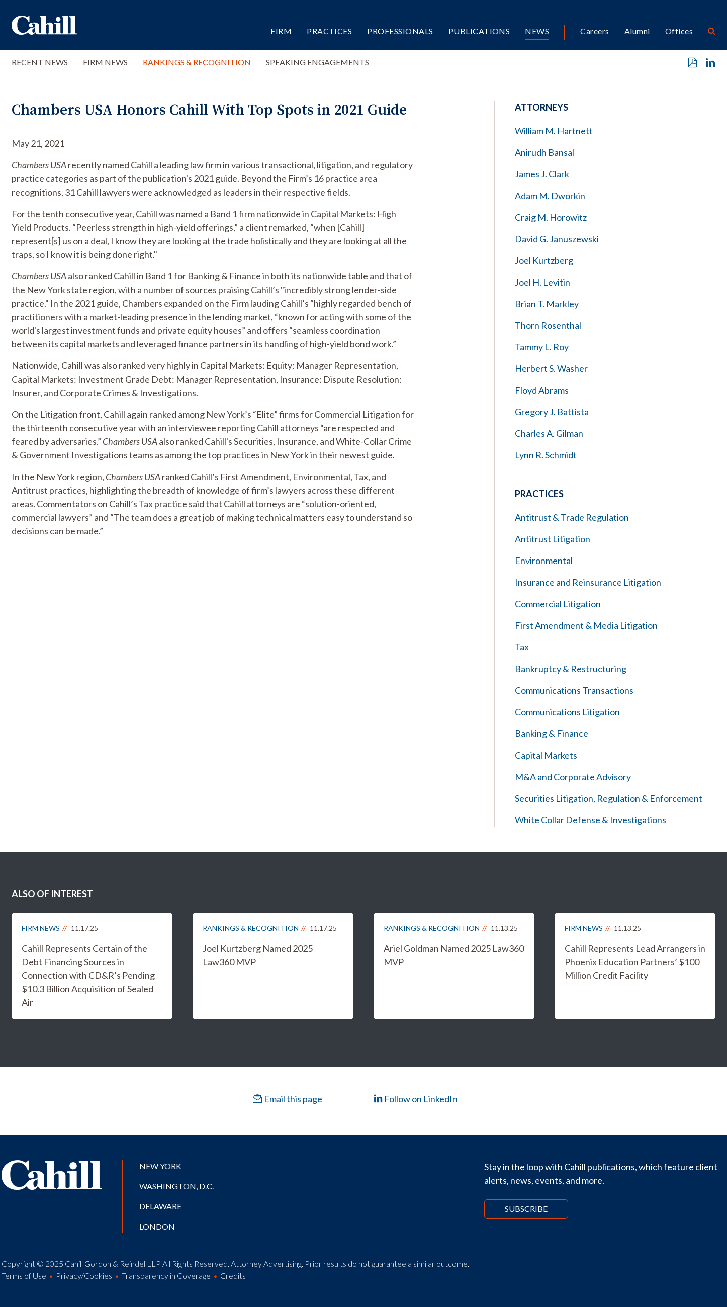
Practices (329, 31)
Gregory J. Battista (552, 411)
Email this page (287, 1098)
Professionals (400, 31)
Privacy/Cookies (84, 1275)
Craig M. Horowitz (551, 217)
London (157, 1226)
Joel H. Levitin (542, 282)
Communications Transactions (574, 690)
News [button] (537, 31)
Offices (679, 31)
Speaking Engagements (317, 62)
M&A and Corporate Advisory (573, 776)
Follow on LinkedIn (416, 1098)
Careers (594, 31)
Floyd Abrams (542, 390)
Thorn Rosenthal (548, 325)
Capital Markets (546, 755)
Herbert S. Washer (551, 368)
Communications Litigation (567, 711)
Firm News (105, 62)
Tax (522, 646)
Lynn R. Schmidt (546, 454)
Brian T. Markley (547, 303)
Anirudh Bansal (544, 152)
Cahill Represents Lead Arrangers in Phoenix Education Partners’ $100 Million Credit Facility (635, 962)
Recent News (40, 62)
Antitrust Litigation (552, 538)
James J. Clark (542, 173)
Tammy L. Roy (542, 346)
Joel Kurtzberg (544, 260)
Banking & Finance (551, 733)
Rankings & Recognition (197, 62)
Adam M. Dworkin (550, 195)
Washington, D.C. (176, 1186)
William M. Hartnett (554, 130)
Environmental (544, 560)
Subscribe (526, 1208)
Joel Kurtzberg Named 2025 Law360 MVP (258, 955)
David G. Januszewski (557, 238)
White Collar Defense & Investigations (590, 819)
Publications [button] (479, 31)
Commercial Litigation (558, 603)
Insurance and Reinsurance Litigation (588, 582)
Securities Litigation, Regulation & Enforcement (608, 798)
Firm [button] (281, 31)
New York (160, 1166)
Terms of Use (24, 1275)
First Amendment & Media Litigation (586, 625)
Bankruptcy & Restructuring (570, 668)
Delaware (160, 1206)
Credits (233, 1275)
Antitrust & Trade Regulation (572, 517)
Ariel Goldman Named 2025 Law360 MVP (454, 955)
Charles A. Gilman (549, 433)
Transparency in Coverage (166, 1275)
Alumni (637, 31)
